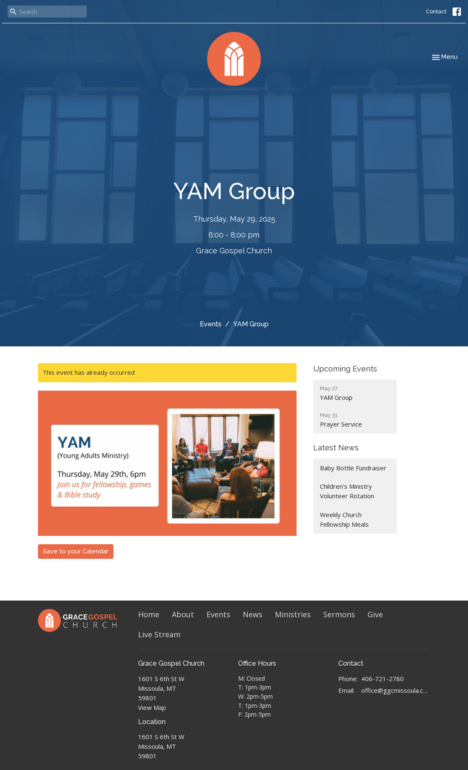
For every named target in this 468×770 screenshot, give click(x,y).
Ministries (293, 614)
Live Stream (159, 634)
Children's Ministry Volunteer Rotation (347, 491)
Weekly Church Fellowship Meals (344, 519)
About (183, 614)
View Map (152, 707)
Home (148, 614)
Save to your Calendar (75, 551)
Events (210, 324)
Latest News (336, 447)
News (252, 614)
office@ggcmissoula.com (395, 690)
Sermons (339, 614)
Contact (436, 11)
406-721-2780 (382, 678)
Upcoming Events (345, 368)
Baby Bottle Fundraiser (353, 468)
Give (375, 614)
